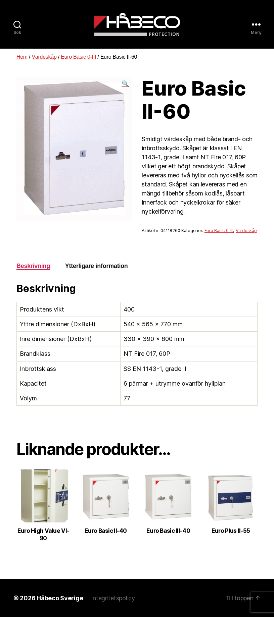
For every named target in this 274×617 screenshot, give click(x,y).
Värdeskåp (44, 57)
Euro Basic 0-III (78, 57)
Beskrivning (33, 266)
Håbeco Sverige (60, 598)
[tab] (33, 266)
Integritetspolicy (113, 598)
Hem (22, 57)
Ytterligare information (96, 266)
